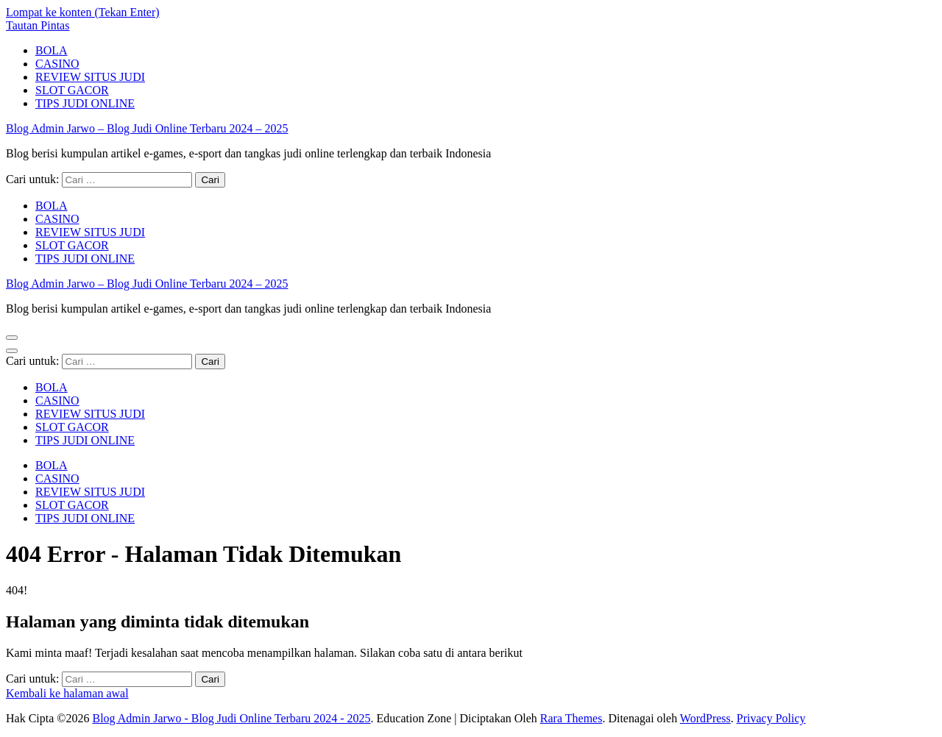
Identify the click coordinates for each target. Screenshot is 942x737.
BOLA (51, 50)
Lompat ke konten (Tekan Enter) (83, 12)
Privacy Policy (771, 718)
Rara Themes (571, 718)
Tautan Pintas (37, 25)
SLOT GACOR (72, 90)
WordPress (705, 718)
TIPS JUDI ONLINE (85, 103)
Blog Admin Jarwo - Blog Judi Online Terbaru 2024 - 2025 (231, 718)
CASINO (57, 63)
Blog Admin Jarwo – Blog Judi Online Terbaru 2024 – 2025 (147, 128)
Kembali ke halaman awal (67, 693)
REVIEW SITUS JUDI (90, 77)
